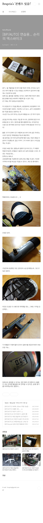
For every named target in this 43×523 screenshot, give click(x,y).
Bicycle (12, 431)
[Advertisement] (21, 403)
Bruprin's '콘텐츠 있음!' (16, 4)
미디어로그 (12, 11)
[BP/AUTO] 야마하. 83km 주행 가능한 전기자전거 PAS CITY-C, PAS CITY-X (17, 436)
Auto (6, 431)
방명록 (23, 11)
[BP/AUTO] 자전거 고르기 (13, 440)
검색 (34, 4)
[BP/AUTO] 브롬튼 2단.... (12, 437)
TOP (39, 516)
